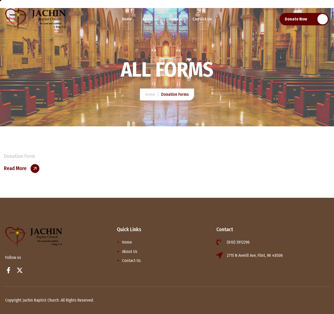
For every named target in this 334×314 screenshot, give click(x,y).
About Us (151, 19)
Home (127, 19)
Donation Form (19, 156)
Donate (175, 19)
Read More (15, 168)
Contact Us (202, 19)
